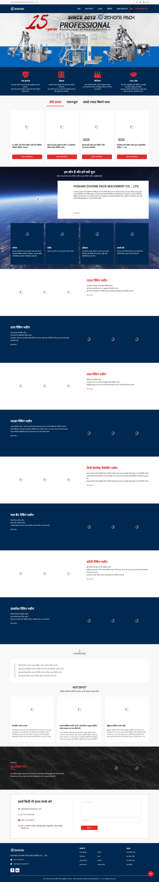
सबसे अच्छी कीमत (27, 157)
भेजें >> (89, 828)
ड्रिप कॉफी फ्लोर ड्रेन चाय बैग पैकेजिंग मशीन (99, 567)
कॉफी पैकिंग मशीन (97, 562)
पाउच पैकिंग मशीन (97, 280)
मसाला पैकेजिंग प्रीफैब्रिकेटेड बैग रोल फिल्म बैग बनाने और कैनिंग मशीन (30, 431)
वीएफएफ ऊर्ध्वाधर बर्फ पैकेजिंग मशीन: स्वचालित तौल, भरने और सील (29, 619)
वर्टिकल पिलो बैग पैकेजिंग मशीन (19, 614)
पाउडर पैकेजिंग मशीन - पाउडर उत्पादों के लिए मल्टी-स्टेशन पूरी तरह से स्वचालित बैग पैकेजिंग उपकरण (38, 426)
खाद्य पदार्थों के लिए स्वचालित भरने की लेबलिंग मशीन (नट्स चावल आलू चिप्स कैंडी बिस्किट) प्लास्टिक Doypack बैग (118, 477)
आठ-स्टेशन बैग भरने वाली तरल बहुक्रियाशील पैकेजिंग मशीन (103, 382)
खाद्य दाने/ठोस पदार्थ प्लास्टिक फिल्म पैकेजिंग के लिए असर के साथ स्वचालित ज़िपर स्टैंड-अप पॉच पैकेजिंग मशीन (117, 473)
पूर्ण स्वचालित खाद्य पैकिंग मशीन (19, 616)
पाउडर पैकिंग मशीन (21, 421)
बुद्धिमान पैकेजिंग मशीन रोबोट (116, 726)
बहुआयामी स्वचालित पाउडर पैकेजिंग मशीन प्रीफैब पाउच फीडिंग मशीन (40, 672)
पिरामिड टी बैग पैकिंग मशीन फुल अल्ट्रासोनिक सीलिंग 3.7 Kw (131, 146)
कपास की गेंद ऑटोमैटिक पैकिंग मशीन (21, 335)
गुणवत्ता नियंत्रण (83, 860)
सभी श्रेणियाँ (129, 864)
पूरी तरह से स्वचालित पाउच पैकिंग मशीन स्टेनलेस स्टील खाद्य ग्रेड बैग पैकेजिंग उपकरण (110, 291)
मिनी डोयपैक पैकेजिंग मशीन (102, 468)
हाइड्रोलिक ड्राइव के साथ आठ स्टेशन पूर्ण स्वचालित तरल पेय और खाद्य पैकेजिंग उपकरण (111, 385)
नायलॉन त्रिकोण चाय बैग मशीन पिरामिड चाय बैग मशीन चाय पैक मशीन (30, 525)
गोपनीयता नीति (101, 864)
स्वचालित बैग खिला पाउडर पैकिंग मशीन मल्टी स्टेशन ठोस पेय (37, 676)
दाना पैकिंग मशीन (20, 327)
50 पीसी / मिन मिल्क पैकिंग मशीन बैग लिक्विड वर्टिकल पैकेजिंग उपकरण (27, 146)
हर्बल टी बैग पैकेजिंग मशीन (17, 523)
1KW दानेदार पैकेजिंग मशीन (18, 332)
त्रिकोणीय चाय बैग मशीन (17, 520)
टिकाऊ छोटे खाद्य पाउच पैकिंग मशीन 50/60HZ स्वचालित (93, 146)
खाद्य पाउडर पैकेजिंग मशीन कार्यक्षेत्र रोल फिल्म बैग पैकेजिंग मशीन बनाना (41, 669)
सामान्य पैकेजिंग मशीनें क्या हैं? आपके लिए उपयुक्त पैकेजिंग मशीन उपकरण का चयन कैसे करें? (78, 727)
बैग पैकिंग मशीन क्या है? (20, 726)
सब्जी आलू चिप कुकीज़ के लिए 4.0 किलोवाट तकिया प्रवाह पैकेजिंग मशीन (61, 146)
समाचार (99, 852)
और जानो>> (77, 213)
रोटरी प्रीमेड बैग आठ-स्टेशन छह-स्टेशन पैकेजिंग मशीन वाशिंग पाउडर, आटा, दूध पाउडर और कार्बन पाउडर (39, 429)
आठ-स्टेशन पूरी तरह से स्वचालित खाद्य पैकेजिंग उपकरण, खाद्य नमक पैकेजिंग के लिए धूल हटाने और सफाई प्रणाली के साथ (39, 339)
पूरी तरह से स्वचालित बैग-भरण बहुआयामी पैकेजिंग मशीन (102, 288)
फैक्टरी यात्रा (82, 856)
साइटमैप (100, 860)
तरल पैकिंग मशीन (96, 374)
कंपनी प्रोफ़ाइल (83, 852)
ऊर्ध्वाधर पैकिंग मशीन (22, 609)
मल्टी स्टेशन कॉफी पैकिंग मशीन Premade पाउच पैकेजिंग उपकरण (105, 575)
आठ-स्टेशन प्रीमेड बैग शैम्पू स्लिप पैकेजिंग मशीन (100, 286)
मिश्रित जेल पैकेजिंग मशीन (94, 379)
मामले (99, 856)
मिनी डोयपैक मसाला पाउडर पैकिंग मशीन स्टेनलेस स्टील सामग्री (37, 665)
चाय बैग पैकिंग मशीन (22, 515)
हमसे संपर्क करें (83, 864)
